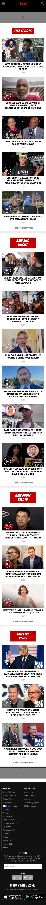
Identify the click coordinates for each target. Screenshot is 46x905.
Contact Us (28, 792)
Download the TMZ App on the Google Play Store (34, 897)
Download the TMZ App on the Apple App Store (12, 897)
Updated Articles (9, 820)
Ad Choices (7, 803)
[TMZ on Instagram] (30, 877)
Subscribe (39, 866)
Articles (6, 813)
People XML (7, 840)
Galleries (6, 834)
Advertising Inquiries (32, 803)
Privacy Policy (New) (10, 796)
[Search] (42, 3)
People (5, 837)
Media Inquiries (30, 806)
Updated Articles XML (11, 823)
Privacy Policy (15, 861)
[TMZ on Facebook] (14, 877)
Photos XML (7, 844)
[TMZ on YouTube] (25, 877)
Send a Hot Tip (30, 796)
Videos (5, 847)
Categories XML (9, 830)
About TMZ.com (9, 792)
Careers (27, 799)
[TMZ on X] (19, 877)
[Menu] (3, 3)
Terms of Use (8, 799)
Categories (7, 827)
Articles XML (8, 816)
